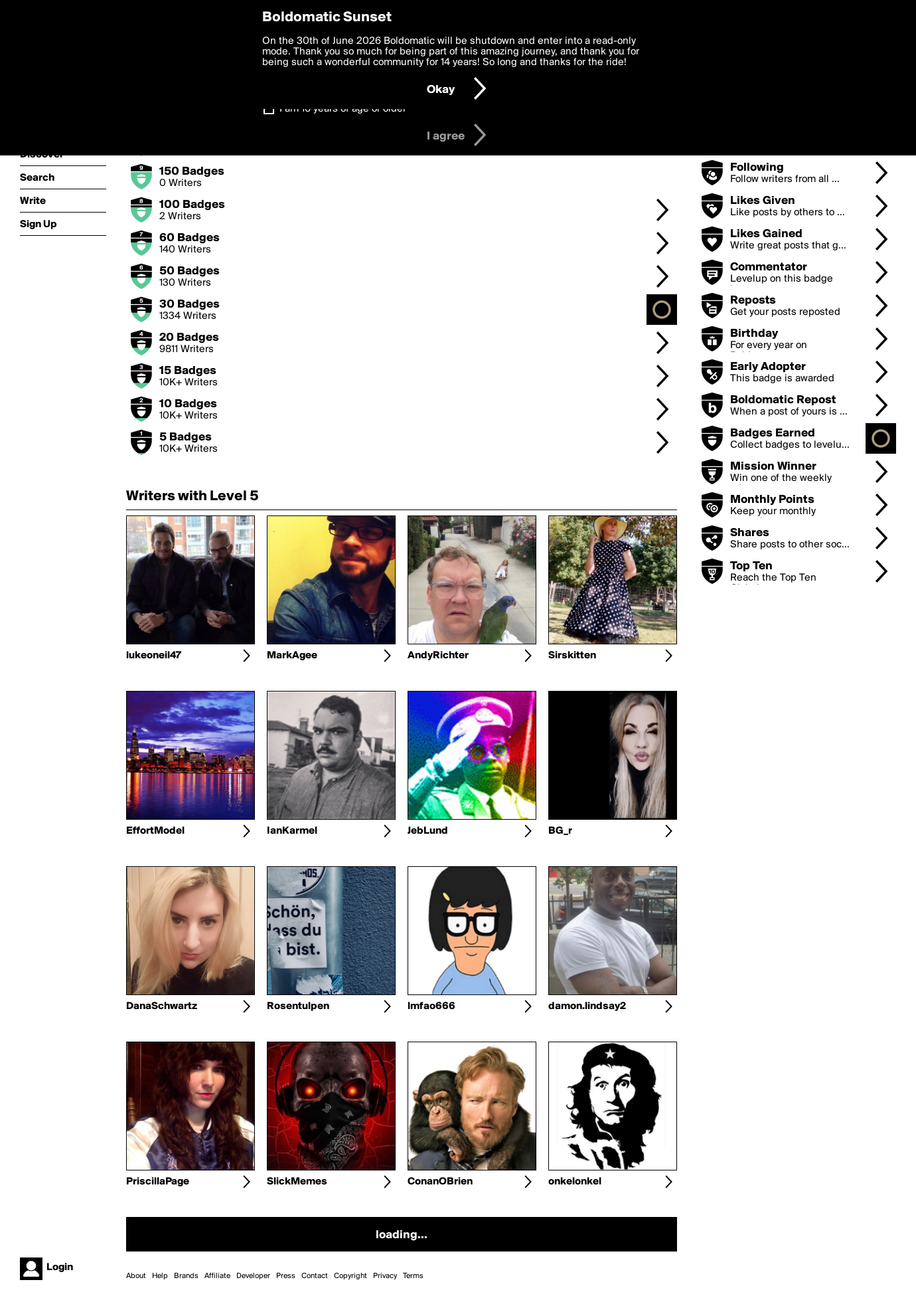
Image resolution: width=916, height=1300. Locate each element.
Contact (314, 1276)
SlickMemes (297, 1181)
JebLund (428, 831)
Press (285, 1276)
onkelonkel (574, 1181)
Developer (253, 1276)
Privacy (385, 1276)
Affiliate (217, 1276)
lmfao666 (431, 1006)
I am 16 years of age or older (342, 109)
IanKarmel (292, 831)
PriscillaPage (157, 1181)
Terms (413, 1276)
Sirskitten (572, 655)
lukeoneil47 (153, 655)
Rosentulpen (298, 1006)
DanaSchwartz (161, 1006)
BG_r (560, 831)
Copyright (350, 1276)
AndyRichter (438, 655)
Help (160, 1276)
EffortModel (155, 831)
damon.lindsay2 (587, 1006)
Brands (186, 1276)
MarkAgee (292, 655)
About (136, 1276)
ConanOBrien (440, 1181)
